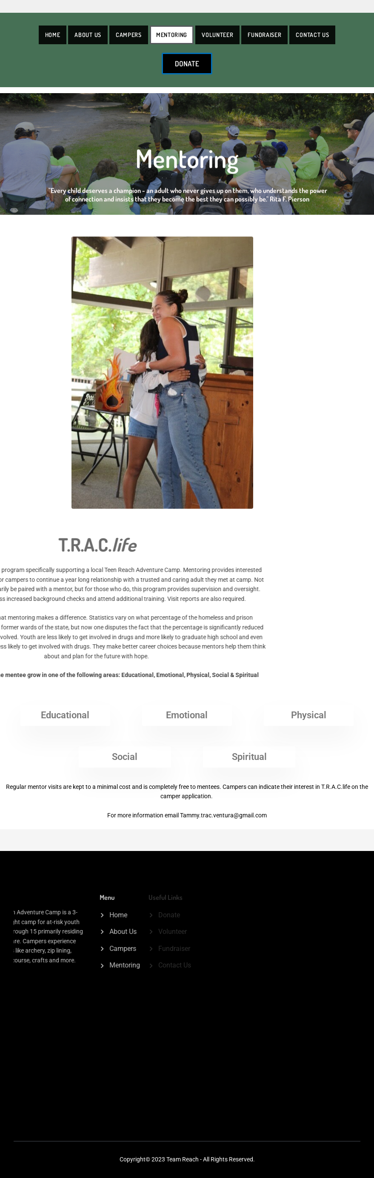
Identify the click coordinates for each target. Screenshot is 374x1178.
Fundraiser (264, 34)
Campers (129, 34)
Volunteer (217, 34)
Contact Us (312, 34)
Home (52, 34)
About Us (87, 34)
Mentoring (171, 34)
